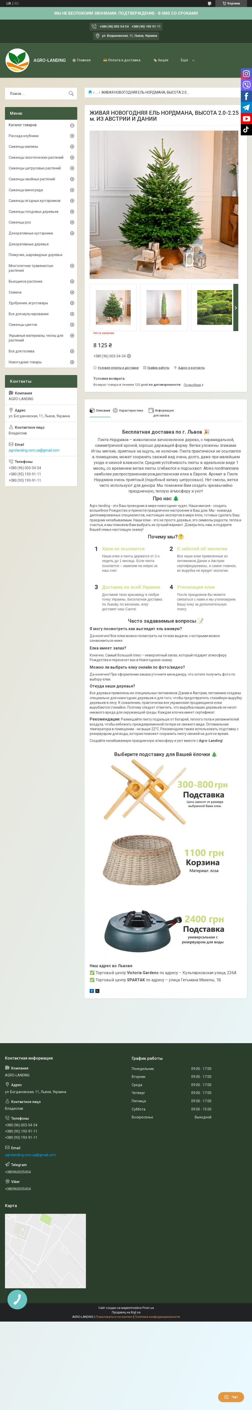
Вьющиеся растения (25, 281)
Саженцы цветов (23, 325)
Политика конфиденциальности (157, 1317)
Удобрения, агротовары (28, 303)
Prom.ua (148, 1308)
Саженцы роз (20, 222)
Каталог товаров (23, 125)
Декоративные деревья (29, 244)
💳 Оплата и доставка (121, 60)
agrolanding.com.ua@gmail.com (34, 450)
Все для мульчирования (29, 314)
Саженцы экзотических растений (36, 157)
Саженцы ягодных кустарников (35, 201)
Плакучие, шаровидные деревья (35, 255)
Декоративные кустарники (31, 233)
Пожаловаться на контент (114, 1317)
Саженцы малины (23, 147)
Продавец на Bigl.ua (126, 1312)
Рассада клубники (24, 136)
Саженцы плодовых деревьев (34, 212)
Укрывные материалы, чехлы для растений (36, 338)
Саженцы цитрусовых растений (35, 168)
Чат (231, 1397)
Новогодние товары (25, 362)
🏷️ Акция (160, 60)
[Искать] (71, 94)
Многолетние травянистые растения (31, 268)
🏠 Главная (81, 60)
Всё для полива (21, 351)
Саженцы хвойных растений (32, 179)
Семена (15, 292)
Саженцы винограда (26, 190)
